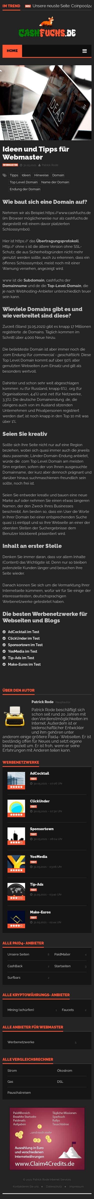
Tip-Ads (36, 884)
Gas (10, 1081)
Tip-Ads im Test (21, 658)
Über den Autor (19, 691)
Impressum (76, 1186)
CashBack (15, 966)
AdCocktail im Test (23, 632)
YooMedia (38, 857)
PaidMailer (62, 954)
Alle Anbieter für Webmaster (33, 1027)
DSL (60, 1081)
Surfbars (14, 977)
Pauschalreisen (19, 1092)
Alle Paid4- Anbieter (23, 943)
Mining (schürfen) (21, 1009)
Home (12, 51)
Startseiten (62, 966)
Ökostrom (64, 1070)
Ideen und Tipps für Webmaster (36, 153)
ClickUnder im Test (24, 638)
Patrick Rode (50, 165)
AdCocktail (39, 773)
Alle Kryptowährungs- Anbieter (36, 995)
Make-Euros (40, 912)
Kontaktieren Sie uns (26, 1186)
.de (47, 27)
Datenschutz (54, 1186)
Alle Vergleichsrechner (28, 1060)
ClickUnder (40, 801)
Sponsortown (42, 829)
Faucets (68, 1009)
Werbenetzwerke (21, 763)
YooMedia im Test (22, 651)
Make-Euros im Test (24, 664)
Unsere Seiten (18, 954)
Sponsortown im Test (25, 645)
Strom (12, 1070)
